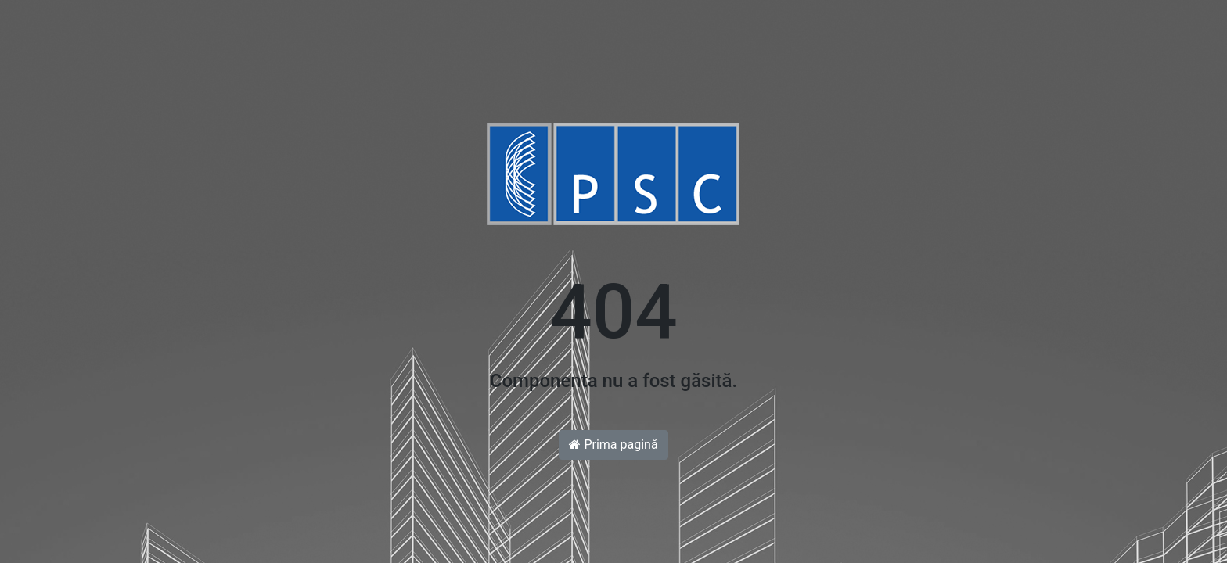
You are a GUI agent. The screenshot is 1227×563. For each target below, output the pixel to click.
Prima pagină (613, 444)
